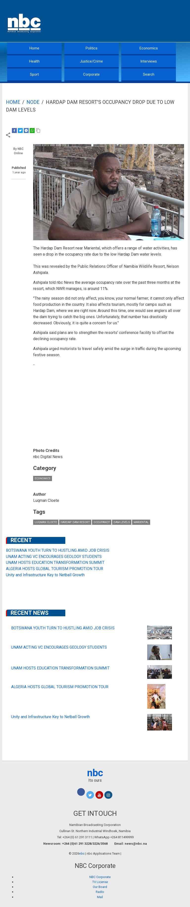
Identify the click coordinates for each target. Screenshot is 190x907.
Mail (100, 897)
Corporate (91, 74)
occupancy (102, 522)
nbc (95, 773)
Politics (91, 48)
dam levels (122, 522)
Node (33, 102)
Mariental (141, 522)
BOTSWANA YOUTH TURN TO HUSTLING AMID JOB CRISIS (57, 550)
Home (34, 48)
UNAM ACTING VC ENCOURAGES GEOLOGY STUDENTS (54, 556)
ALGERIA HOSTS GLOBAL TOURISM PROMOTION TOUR (54, 568)
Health (34, 61)
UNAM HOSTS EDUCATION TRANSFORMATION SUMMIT (55, 562)
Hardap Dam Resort (75, 522)
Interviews (148, 61)
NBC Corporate (100, 877)
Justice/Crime (91, 61)
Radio (100, 892)
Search (148, 74)
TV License (100, 882)
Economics (149, 48)
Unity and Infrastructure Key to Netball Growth (45, 575)
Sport (34, 74)
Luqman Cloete (46, 522)
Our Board (100, 887)
